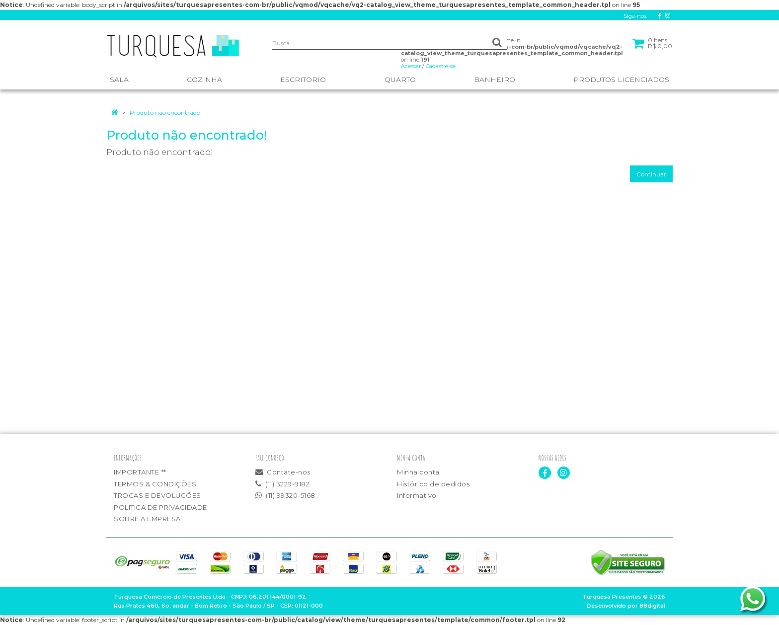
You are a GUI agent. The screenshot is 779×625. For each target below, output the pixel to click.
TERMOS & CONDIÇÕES (155, 484)
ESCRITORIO (303, 79)
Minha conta (418, 472)
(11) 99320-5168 (285, 495)
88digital (652, 605)
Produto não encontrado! (166, 112)
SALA (119, 79)
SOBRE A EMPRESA (147, 519)
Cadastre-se (441, 66)
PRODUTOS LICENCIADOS (621, 79)
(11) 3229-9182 (282, 484)
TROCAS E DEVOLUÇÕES (157, 495)
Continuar (651, 174)
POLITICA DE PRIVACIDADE (160, 507)
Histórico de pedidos (433, 484)
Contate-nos (283, 472)
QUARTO (400, 79)
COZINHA (204, 79)
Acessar (411, 66)
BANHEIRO (494, 79)
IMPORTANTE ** (140, 472)
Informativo (417, 495)
